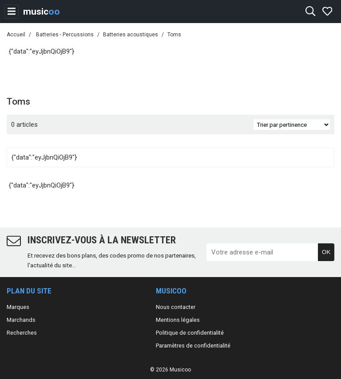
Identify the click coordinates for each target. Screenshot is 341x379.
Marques (18, 307)
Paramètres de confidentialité (193, 345)
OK (326, 252)
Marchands (21, 319)
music (41, 11)
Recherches (22, 332)
